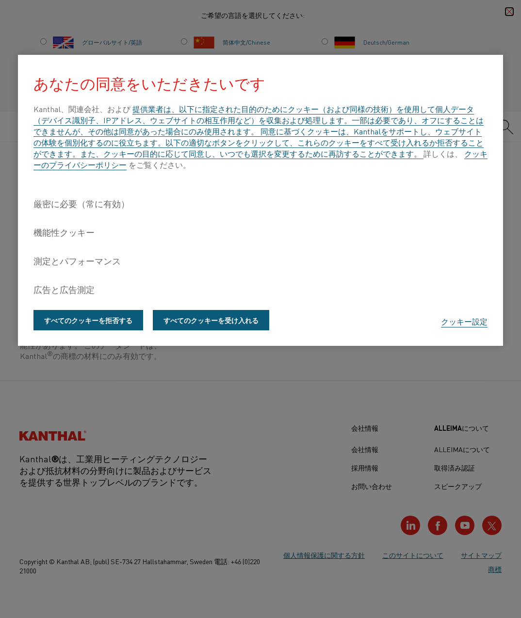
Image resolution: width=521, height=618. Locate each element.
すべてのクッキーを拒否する (88, 320)
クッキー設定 (464, 321)
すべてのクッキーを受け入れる (211, 320)
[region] (260, 200)
